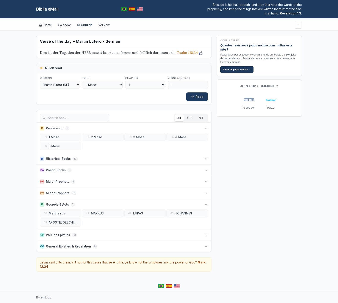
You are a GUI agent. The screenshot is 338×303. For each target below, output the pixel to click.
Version (46, 78)
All (179, 118)
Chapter (131, 78)
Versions (104, 25)
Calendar (64, 25)
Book (87, 78)
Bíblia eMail (47, 9)
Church (84, 25)
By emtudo (44, 297)
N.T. (201, 118)
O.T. (190, 118)
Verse (179, 78)
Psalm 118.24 (187, 52)
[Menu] (298, 25)
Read (197, 96)
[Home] (45, 25)
